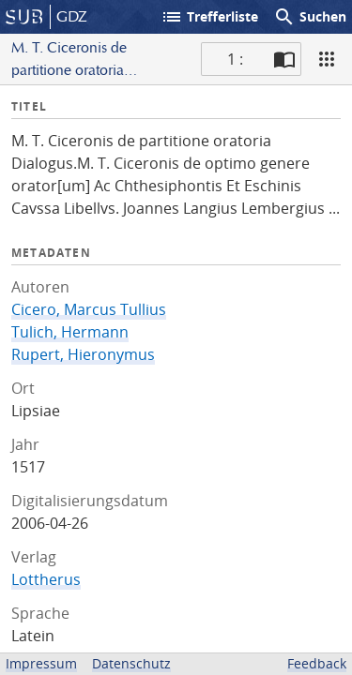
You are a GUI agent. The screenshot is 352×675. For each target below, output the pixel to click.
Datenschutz (131, 663)
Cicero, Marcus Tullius (88, 309)
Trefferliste (209, 17)
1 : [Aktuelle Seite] (235, 59)
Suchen (309, 17)
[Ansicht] (326, 59)
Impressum (41, 663)
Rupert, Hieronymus (83, 354)
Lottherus (46, 579)
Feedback (316, 663)
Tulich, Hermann (70, 332)
